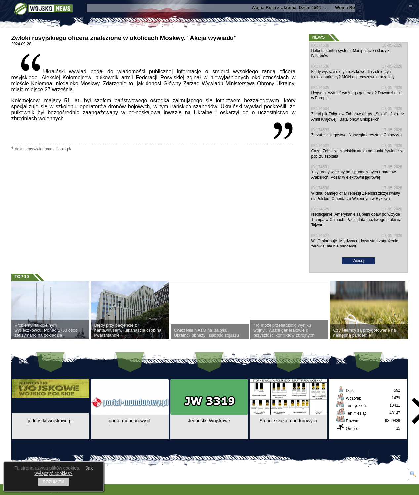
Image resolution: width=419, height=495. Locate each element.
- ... (295, 7)
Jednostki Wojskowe (209, 420)
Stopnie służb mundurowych (288, 420)
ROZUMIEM (53, 482)
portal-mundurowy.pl (129, 420)
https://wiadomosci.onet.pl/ (47, 149)
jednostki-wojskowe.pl (50, 420)
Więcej (358, 260)
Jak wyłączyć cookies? (63, 470)
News (318, 37)
